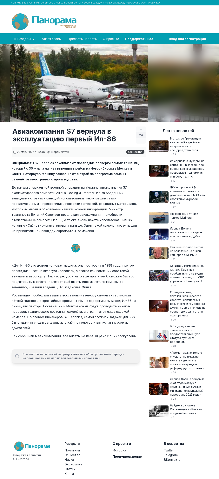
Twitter (169, 450)
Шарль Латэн (58, 151)
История (119, 450)
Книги (69, 474)
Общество (135, 151)
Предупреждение (127, 456)
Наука (69, 460)
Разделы (24, 39)
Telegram (171, 455)
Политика (72, 450)
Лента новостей (178, 130)
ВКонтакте (172, 460)
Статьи (70, 469)
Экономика (73, 464)
